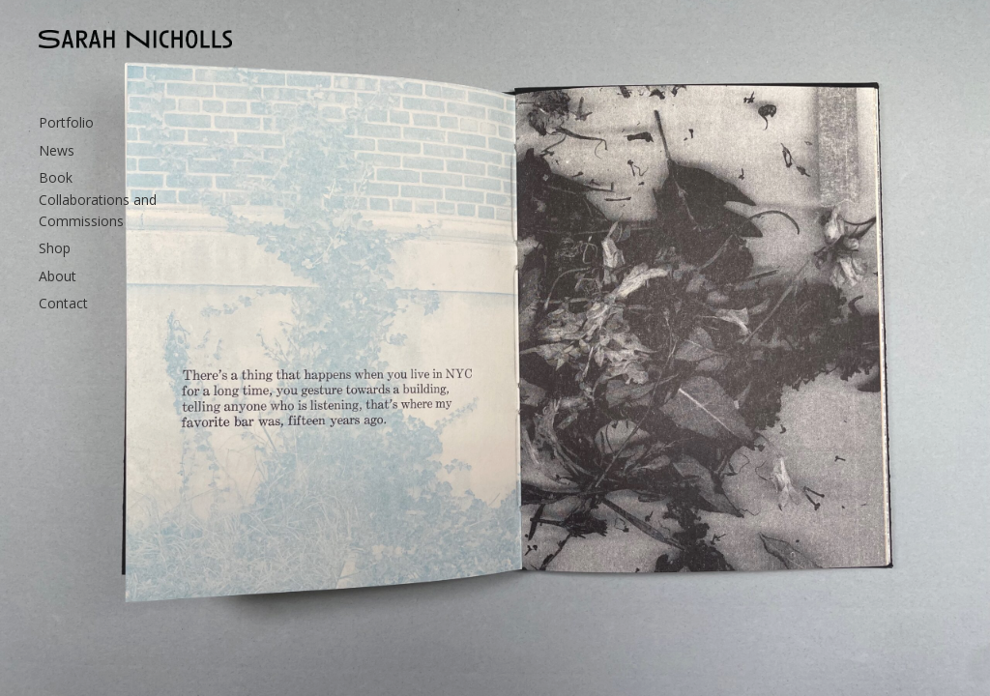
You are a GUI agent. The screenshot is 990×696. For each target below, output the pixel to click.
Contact (63, 303)
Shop (55, 248)
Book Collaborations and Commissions (98, 199)
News (56, 150)
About (57, 276)
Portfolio (66, 122)
